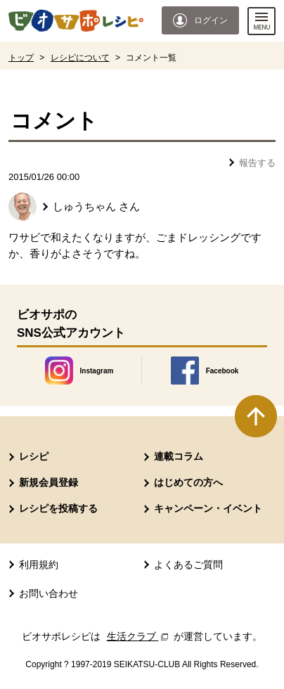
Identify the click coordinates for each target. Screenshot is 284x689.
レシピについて (80, 58)
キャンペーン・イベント (208, 508)
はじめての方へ (188, 482)
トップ (21, 58)
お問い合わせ (48, 593)
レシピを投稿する (58, 508)
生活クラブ (139, 636)
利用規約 (38, 564)
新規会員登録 (48, 482)
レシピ (34, 456)
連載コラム (178, 456)
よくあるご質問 (188, 564)
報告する (257, 162)
